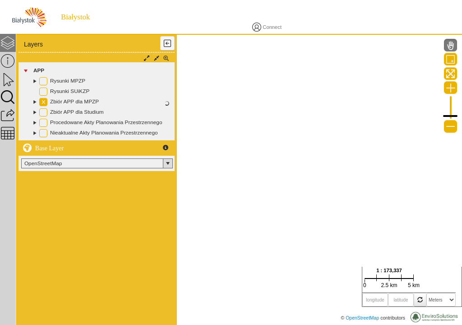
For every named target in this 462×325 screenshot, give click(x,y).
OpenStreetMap (362, 317)
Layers (33, 44)
